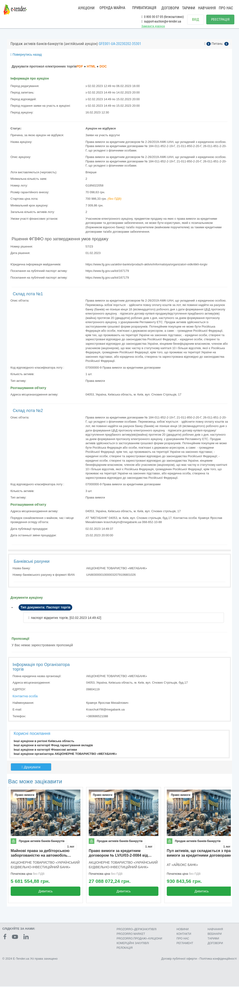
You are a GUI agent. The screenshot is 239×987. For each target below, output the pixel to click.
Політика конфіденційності (218, 959)
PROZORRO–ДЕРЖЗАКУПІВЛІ (137, 930)
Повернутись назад (26, 56)
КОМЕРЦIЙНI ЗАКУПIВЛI (133, 943)
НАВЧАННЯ (207, 8)
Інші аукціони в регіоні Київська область (44, 742)
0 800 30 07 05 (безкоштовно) (162, 17)
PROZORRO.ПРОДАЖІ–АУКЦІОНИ (139, 939)
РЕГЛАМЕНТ (185, 943)
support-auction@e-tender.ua (161, 21)
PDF (79, 67)
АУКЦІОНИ (86, 8)
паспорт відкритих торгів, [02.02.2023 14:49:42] (66, 618)
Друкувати (31, 768)
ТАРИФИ (188, 8)
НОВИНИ (183, 930)
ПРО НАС (226, 8)
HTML (91, 67)
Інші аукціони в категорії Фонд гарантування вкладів (53, 746)
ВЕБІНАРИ (215, 934)
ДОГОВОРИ (170, 8)
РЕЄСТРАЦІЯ (220, 19)
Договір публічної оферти (179, 959)
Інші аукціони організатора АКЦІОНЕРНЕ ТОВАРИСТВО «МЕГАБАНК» (65, 755)
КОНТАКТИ (184, 934)
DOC (103, 67)
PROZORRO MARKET (131, 934)
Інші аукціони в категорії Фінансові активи (45, 750)
